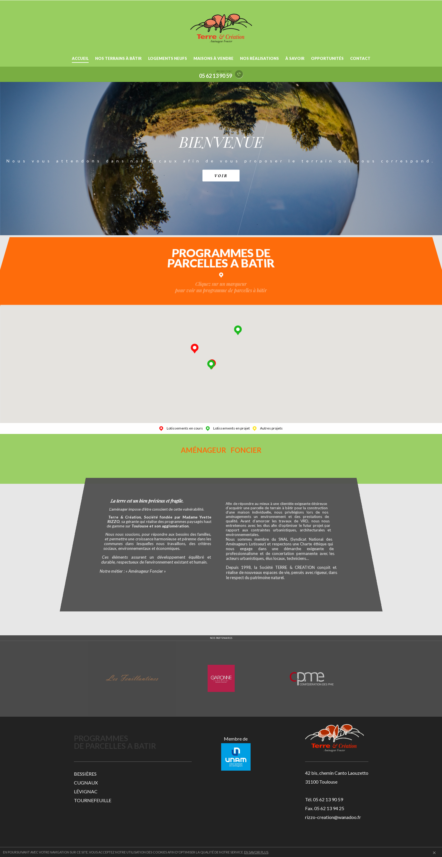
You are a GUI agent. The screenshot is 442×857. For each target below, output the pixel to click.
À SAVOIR (294, 58)
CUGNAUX (86, 782)
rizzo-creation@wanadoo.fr (333, 817)
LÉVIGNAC (85, 791)
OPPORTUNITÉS (327, 58)
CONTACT (360, 58)
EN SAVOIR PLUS (256, 852)
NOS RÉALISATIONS (259, 58)
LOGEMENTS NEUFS (167, 58)
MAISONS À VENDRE (213, 58)
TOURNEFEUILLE (92, 800)
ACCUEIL (80, 58)
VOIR (221, 175)
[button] (241, 330)
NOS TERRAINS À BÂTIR (118, 58)
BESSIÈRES (85, 774)
